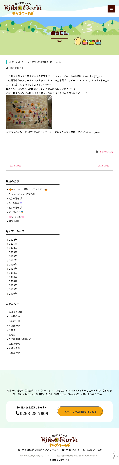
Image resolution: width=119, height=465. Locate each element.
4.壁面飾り (14, 325)
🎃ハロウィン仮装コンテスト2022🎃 (28, 189)
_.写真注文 (14, 352)
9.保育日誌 (14, 348)
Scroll (114, 456)
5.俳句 (12, 330)
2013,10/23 (15, 165)
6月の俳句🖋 (15, 198)
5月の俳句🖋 (15, 207)
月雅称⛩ (14, 221)
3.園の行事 (14, 320)
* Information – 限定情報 (22, 193)
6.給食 (12, 334)
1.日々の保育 (106, 151)
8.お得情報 (14, 343)
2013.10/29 (103, 165)
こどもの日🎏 (16, 212)
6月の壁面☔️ (15, 203)
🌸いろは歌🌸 (16, 216)
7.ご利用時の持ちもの (20, 339)
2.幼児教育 (14, 316)
